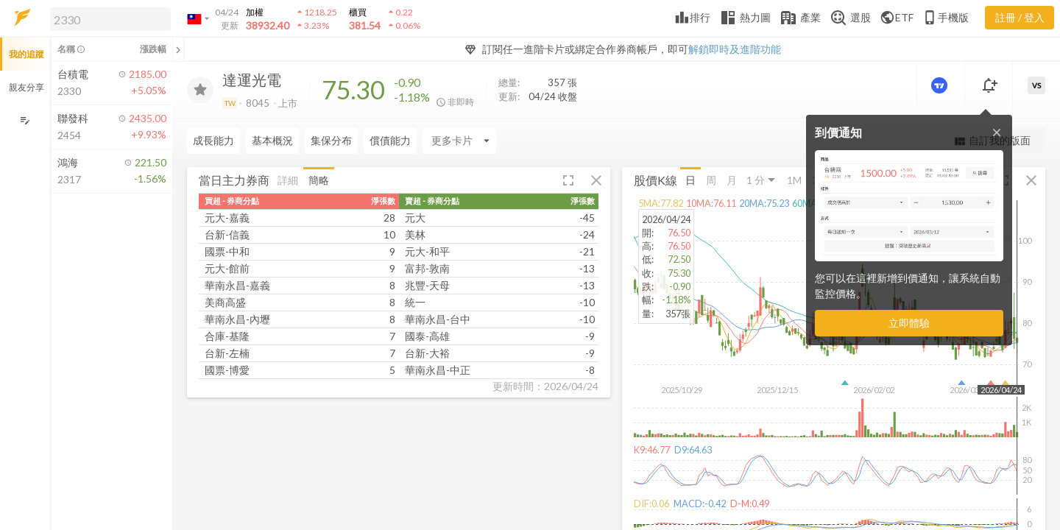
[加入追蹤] (200, 90)
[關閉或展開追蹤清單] (178, 49)
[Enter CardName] (459, 140)
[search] (110, 19)
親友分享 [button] (26, 87)
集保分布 (331, 140)
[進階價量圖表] (940, 85)
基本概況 (272, 140)
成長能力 (213, 140)
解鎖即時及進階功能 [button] (734, 49)
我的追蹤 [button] (26, 54)
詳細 (288, 179)
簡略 (318, 179)
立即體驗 (909, 323)
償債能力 (390, 140)
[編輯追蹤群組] (24, 120)
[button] (107, 18)
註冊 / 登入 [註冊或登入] (1020, 17)
